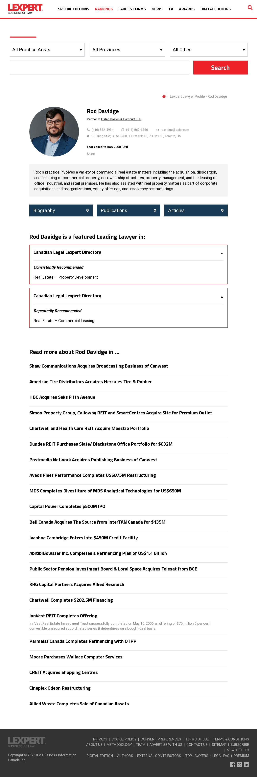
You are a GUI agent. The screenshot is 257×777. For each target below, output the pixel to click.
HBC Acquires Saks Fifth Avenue (62, 397)
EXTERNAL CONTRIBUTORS (159, 756)
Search (220, 67)
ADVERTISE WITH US (166, 744)
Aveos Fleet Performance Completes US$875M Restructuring (92, 475)
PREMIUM (241, 756)
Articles (196, 210)
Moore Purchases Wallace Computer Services (76, 656)
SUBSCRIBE (240, 744)
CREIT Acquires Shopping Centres (63, 672)
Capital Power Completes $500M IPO (67, 506)
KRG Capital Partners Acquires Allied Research (76, 584)
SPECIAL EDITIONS (73, 9)
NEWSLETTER (238, 750)
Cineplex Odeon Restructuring (60, 688)
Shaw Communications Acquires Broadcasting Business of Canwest (98, 366)
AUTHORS (125, 756)
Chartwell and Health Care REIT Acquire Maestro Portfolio (89, 428)
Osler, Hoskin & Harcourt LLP (121, 119)
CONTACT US (197, 744)
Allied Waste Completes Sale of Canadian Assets (79, 703)
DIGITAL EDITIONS (215, 9)
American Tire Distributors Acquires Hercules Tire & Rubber (90, 381)
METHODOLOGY (119, 744)
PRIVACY (100, 739)
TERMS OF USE (197, 739)
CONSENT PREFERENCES (161, 739)
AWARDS (187, 9)
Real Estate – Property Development (66, 277)
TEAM (140, 744)
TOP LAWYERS (196, 756)
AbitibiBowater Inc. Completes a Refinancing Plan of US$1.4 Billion (98, 553)
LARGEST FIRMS (132, 9)
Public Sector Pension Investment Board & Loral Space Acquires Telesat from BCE (113, 569)
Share (91, 154)
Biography (61, 210)
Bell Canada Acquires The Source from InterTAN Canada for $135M (97, 522)
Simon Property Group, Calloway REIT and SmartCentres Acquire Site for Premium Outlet (120, 412)
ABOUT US (94, 744)
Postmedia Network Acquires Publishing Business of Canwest (93, 459)
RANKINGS (104, 9)
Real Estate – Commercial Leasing (64, 320)
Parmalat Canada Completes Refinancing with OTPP (82, 641)
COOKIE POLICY (123, 739)
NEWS (157, 9)
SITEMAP (219, 744)
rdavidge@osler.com (175, 130)
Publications (128, 210)
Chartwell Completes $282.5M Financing (71, 600)
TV (170, 9)
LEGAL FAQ (220, 756)
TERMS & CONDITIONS (231, 739)
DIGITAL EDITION (99, 756)
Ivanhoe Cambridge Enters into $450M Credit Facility (83, 537)
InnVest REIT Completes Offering (63, 615)
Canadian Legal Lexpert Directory (67, 252)
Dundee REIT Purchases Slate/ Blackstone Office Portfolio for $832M (101, 444)
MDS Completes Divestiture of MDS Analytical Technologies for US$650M (105, 490)
